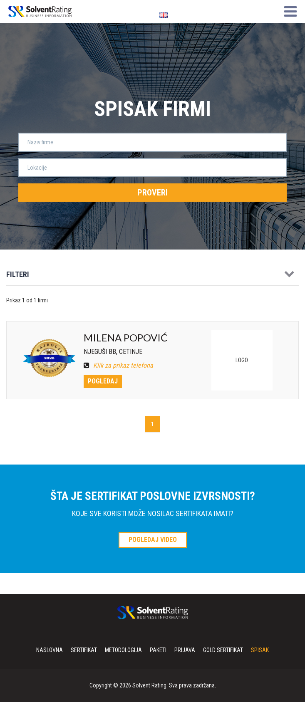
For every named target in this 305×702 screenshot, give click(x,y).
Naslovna (49, 650)
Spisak (260, 650)
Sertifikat (84, 650)
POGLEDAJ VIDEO (153, 540)
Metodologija (123, 650)
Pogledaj (103, 381)
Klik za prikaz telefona (118, 365)
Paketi (158, 650)
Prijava (184, 650)
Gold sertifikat (223, 650)
